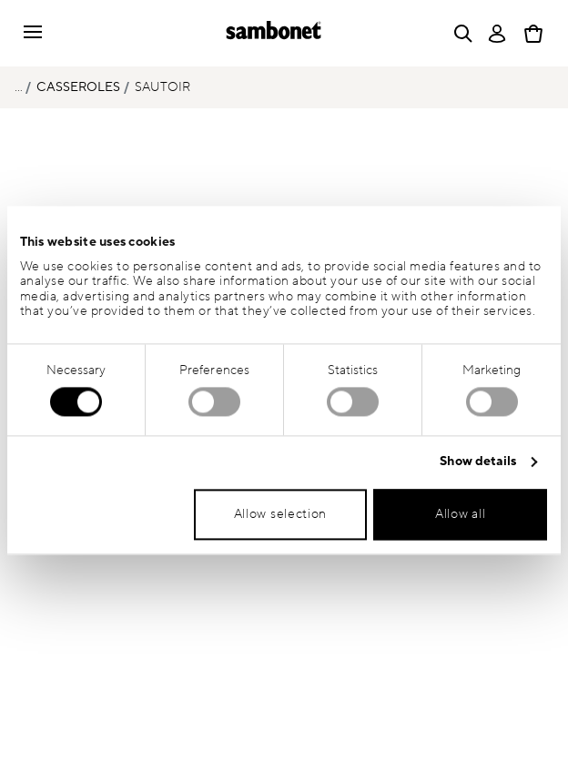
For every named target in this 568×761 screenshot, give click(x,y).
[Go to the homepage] (273, 33)
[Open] (459, 34)
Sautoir (162, 87)
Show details (478, 461)
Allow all (460, 514)
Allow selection (281, 514)
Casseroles (78, 87)
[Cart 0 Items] (533, 34)
